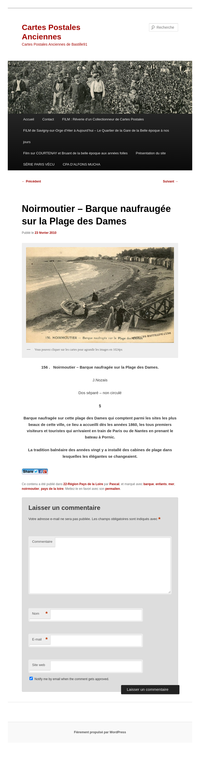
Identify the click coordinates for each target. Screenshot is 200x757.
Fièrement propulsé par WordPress (100, 732)
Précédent (31, 181)
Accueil (28, 119)
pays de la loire (52, 489)
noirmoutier (30, 489)
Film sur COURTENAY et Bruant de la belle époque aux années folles (75, 153)
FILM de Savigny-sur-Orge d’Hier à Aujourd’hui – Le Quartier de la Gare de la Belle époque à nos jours (96, 136)
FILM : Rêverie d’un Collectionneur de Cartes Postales (103, 119)
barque (148, 484)
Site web (38, 665)
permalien (112, 489)
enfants (161, 484)
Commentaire (42, 542)
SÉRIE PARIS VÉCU (38, 164)
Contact (48, 119)
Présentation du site (151, 153)
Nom (40, 614)
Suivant (170, 181)
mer (171, 484)
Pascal (114, 484)
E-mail (40, 639)
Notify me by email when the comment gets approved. (69, 679)
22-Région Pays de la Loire (83, 484)
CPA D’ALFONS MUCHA (81, 164)
